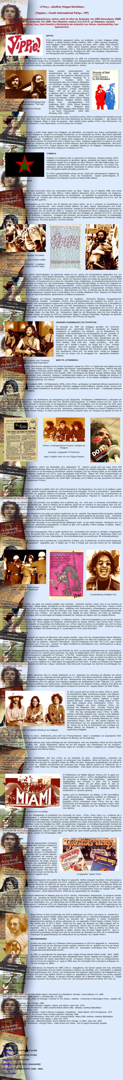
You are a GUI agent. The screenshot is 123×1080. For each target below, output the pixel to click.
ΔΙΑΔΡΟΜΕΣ (8, 1050)
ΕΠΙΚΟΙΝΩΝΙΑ (9, 1073)
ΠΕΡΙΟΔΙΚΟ (8, 1069)
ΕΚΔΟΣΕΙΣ (7, 1060)
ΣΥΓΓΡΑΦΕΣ (8, 1055)
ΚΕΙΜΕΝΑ (7, 1064)
